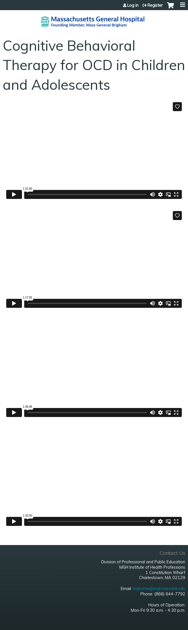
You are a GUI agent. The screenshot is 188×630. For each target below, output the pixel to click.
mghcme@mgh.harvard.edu (159, 588)
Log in (132, 5)
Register (155, 5)
